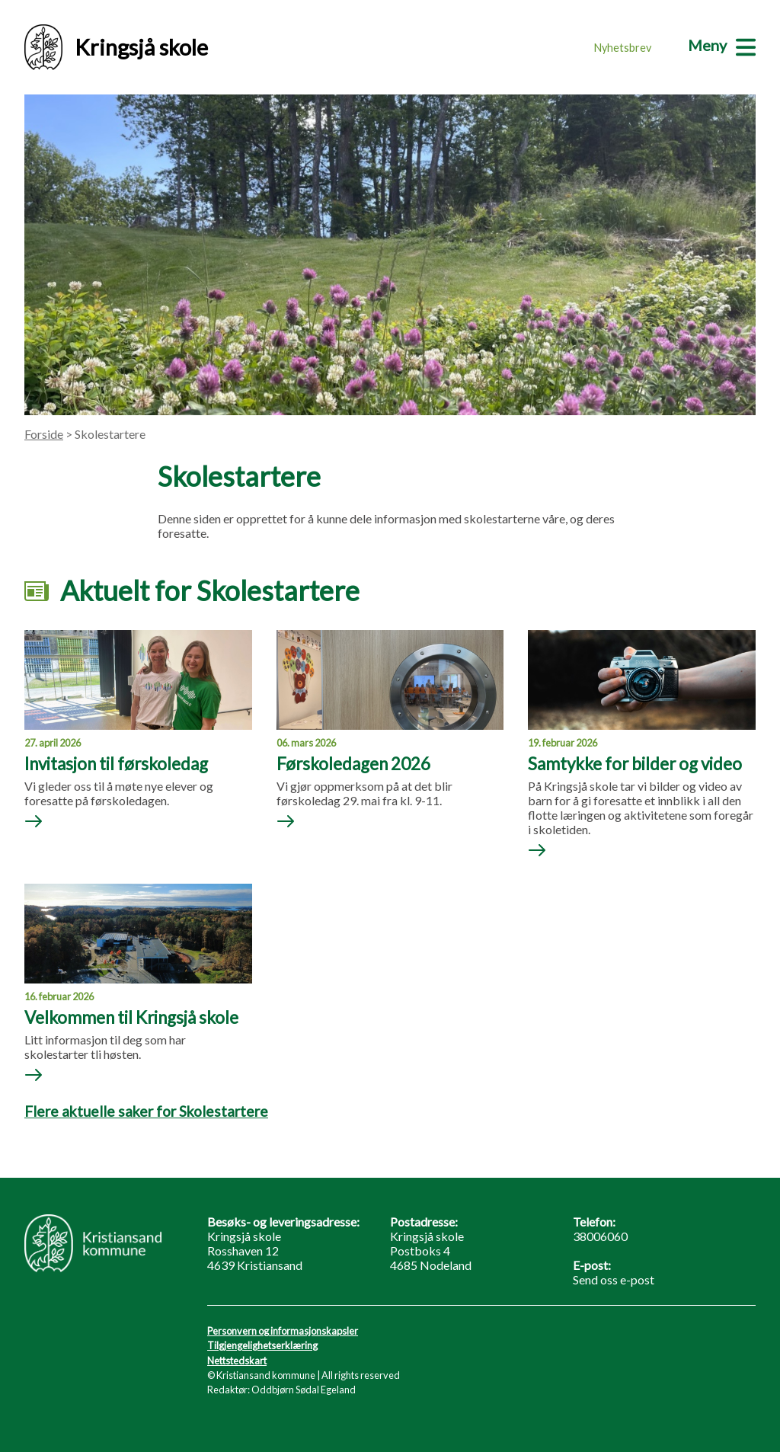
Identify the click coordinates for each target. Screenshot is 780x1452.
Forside (43, 434)
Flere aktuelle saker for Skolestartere (146, 1111)
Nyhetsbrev (622, 47)
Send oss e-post (613, 1279)
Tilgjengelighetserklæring (262, 1345)
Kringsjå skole (116, 47)
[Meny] (722, 45)
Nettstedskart (237, 1360)
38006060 (600, 1236)
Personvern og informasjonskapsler (282, 1331)
